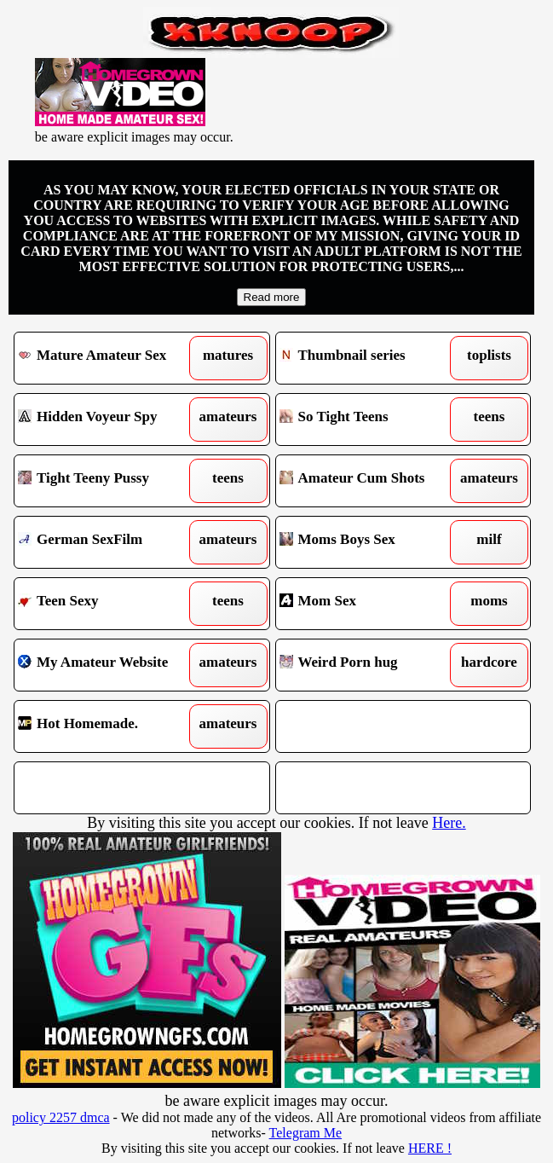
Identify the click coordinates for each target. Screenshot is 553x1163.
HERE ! (430, 1148)
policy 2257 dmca (61, 1117)
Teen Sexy (109, 604)
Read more (272, 297)
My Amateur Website (109, 665)
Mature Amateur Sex (109, 358)
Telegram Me (306, 1132)
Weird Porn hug (371, 665)
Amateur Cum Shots (371, 481)
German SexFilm (109, 542)
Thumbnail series (371, 358)
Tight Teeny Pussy (109, 481)
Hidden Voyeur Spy (109, 419)
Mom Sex (371, 604)
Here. (448, 822)
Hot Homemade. (109, 726)
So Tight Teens (371, 419)
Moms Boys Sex (371, 542)
